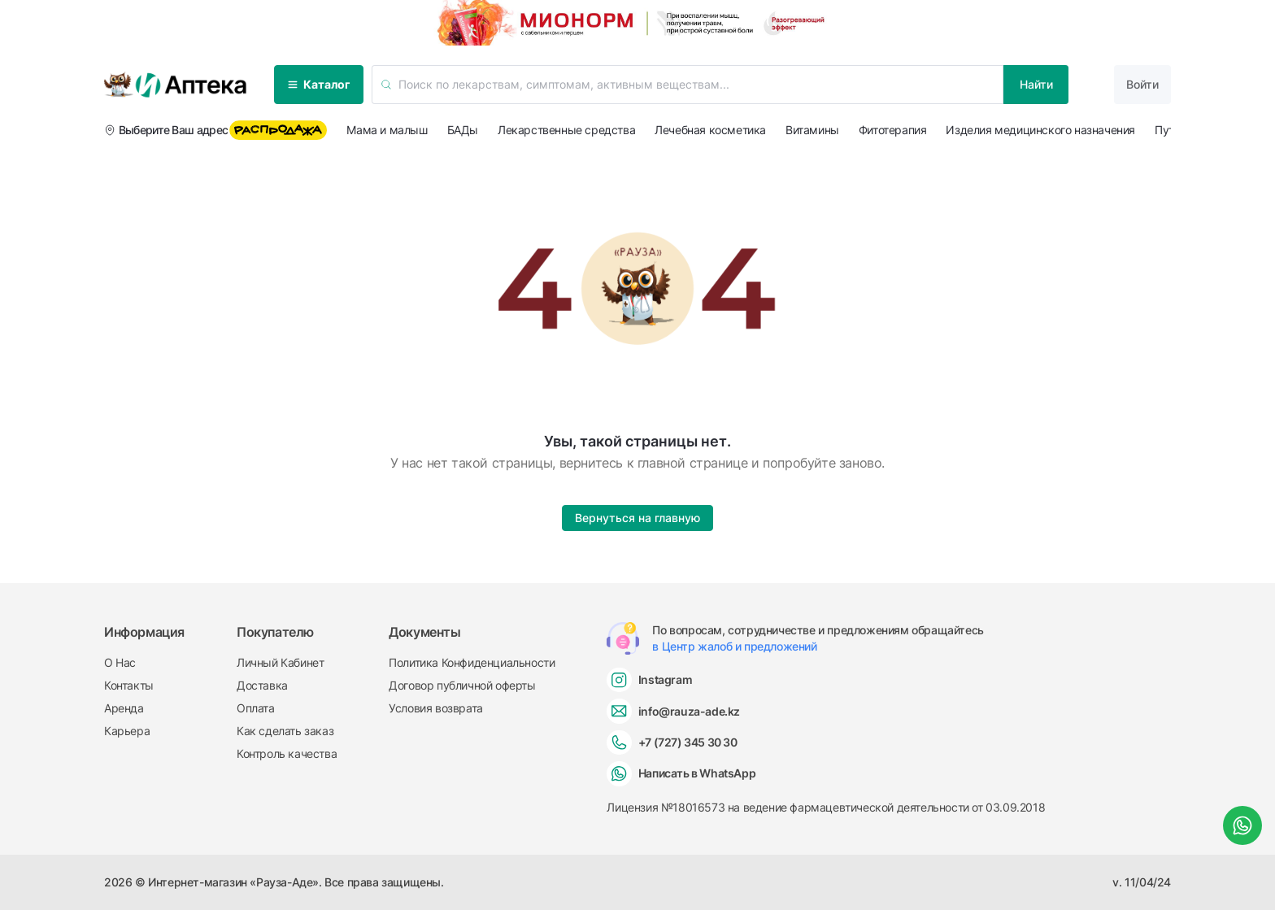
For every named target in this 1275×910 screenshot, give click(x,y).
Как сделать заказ (285, 731)
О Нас (120, 662)
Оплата (256, 708)
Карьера (127, 731)
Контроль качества (287, 753)
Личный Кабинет (280, 662)
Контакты (129, 685)
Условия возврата (436, 708)
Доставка (262, 685)
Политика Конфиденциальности (472, 662)
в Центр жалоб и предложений (734, 646)
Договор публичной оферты (462, 685)
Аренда (124, 708)
